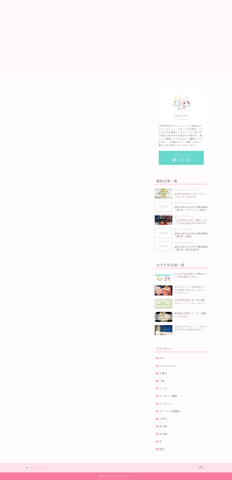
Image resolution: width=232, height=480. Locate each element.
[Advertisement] (116, 52)
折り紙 (163, 426)
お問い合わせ (151, 80)
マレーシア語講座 (169, 411)
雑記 (161, 449)
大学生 (163, 419)
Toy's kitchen (167, 365)
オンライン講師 (168, 396)
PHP (161, 358)
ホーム (77, 80)
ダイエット (165, 403)
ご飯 (161, 381)
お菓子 (163, 373)
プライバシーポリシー (124, 80)
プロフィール (96, 80)
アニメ (163, 388)
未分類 (163, 434)
